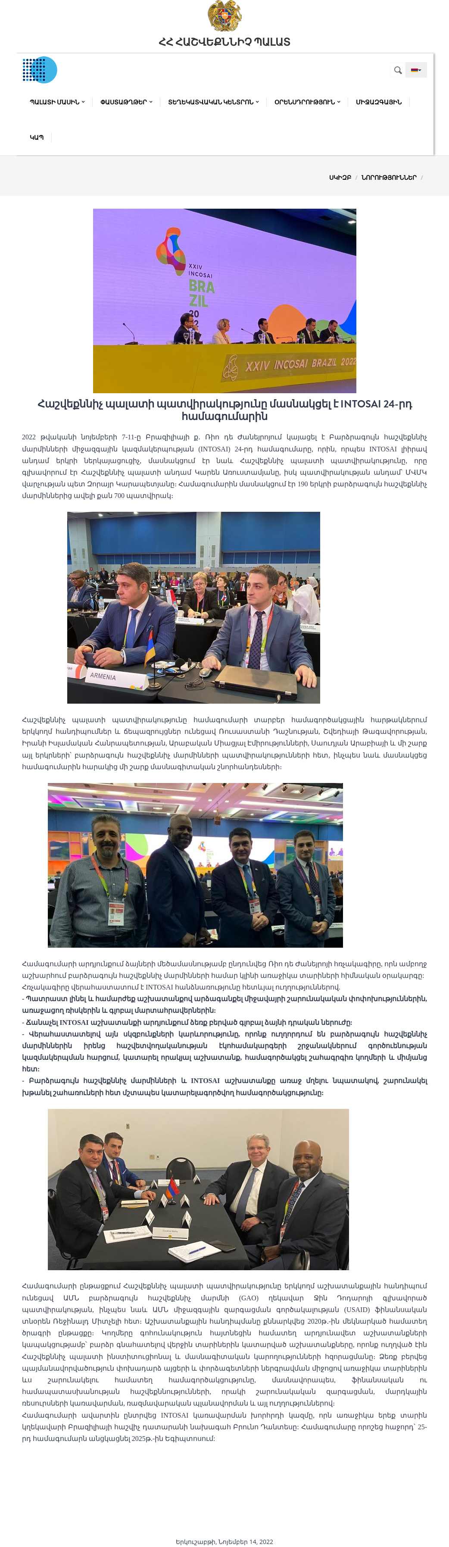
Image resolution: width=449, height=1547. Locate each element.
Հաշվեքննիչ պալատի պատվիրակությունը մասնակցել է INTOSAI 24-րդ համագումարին (224, 410)
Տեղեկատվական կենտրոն (213, 102)
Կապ (37, 137)
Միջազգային (379, 102)
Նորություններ (389, 177)
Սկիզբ (340, 177)
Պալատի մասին (57, 102)
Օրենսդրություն (307, 102)
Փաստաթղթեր (126, 102)
